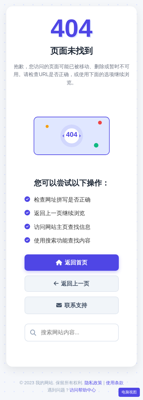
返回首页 (71, 262)
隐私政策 (93, 382)
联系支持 (71, 305)
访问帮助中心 (82, 389)
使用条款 (115, 382)
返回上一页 (71, 284)
